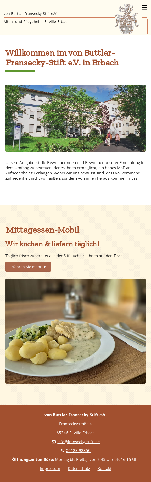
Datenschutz (79, 468)
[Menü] (144, 7)
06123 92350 (78, 450)
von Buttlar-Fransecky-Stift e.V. (30, 13)
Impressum (50, 468)
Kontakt (104, 468)
